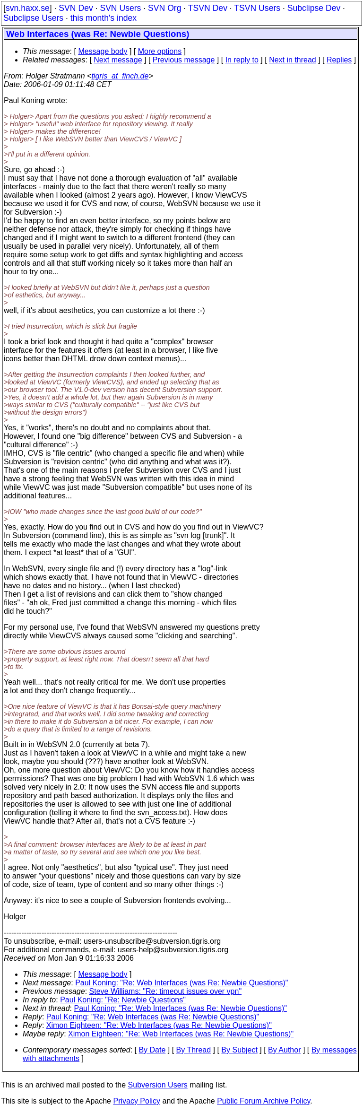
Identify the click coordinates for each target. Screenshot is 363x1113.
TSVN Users (257, 8)
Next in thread (292, 60)
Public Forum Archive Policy (263, 1101)
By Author (284, 1050)
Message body (102, 51)
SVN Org (164, 8)
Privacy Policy (136, 1101)
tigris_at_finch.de (119, 76)
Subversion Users (158, 1085)
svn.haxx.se (28, 8)
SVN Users (120, 8)
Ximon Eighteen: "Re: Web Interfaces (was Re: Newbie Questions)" (159, 1025)
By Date (151, 1050)
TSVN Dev (207, 8)
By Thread (193, 1050)
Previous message (184, 60)
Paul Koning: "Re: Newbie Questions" (123, 1000)
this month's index (103, 18)
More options (160, 51)
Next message (118, 60)
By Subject (239, 1050)
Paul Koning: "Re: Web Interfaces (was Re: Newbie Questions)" (181, 983)
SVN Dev (76, 8)
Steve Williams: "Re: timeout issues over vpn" (165, 991)
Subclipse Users (33, 18)
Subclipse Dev (313, 8)
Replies (339, 60)
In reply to (242, 60)
